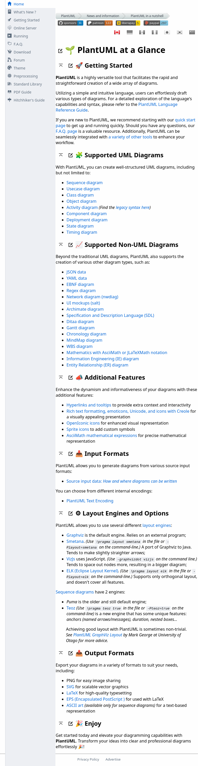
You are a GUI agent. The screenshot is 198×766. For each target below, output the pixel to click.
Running (16, 36)
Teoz (71, 608)
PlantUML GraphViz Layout (97, 635)
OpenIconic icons (83, 423)
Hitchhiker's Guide (25, 100)
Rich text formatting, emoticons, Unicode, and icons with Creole (128, 411)
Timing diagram (82, 232)
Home (14, 4)
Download (18, 52)
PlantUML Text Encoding (90, 501)
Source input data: (122, 481)
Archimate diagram (85, 309)
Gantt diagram (81, 328)
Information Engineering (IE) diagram (103, 359)
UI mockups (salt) (83, 303)
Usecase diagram (83, 189)
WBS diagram (80, 346)
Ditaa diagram (80, 321)
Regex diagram (81, 290)
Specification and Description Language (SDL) (110, 315)
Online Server (21, 28)
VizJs (71, 559)
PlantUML (68, 16)
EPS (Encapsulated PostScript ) (96, 699)
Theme (15, 68)
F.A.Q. (14, 44)
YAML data (77, 278)
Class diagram (80, 195)
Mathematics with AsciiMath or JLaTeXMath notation (117, 352)
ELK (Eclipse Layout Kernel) (92, 571)
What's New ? (20, 12)
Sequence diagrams (75, 592)
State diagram (80, 226)
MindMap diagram (84, 340)
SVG (70, 687)
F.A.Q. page (66, 131)
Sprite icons (78, 429)
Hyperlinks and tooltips (89, 405)
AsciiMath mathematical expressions (102, 435)
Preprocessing (21, 76)
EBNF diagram (80, 284)
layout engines (157, 525)
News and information (103, 16)
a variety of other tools (130, 137)
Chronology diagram (86, 334)
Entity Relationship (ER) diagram (97, 365)
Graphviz (75, 535)
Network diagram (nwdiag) (92, 297)
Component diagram (87, 213)
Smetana (75, 541)
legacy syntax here (133, 207)
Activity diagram (82, 207)
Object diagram (81, 201)
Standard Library (23, 84)
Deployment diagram (87, 220)
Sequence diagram (85, 182)
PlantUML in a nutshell (147, 16)
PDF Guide (18, 92)
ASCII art (75, 705)
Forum (15, 60)
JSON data (76, 272)
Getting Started (22, 20)
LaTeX (72, 693)
